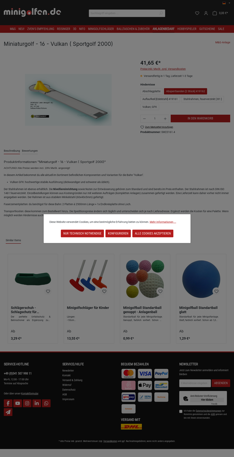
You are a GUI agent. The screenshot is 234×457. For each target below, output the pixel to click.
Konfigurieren (118, 233)
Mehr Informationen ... (163, 221)
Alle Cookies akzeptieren (153, 233)
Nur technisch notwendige (82, 233)
